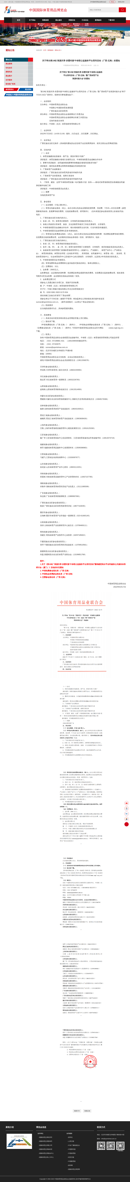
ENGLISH (121, 2)
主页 (44, 50)
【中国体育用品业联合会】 (98, 2)
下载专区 (111, 20)
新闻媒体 (98, 20)
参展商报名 (10, 89)
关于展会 (32, 20)
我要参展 (45, 20)
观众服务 (58, 20)
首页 (18, 20)
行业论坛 (85, 20)
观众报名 (28, 89)
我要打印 (77, 1111)
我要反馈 (87, 1111)
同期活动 (72, 20)
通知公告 (58, 50)
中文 (112, 2)
